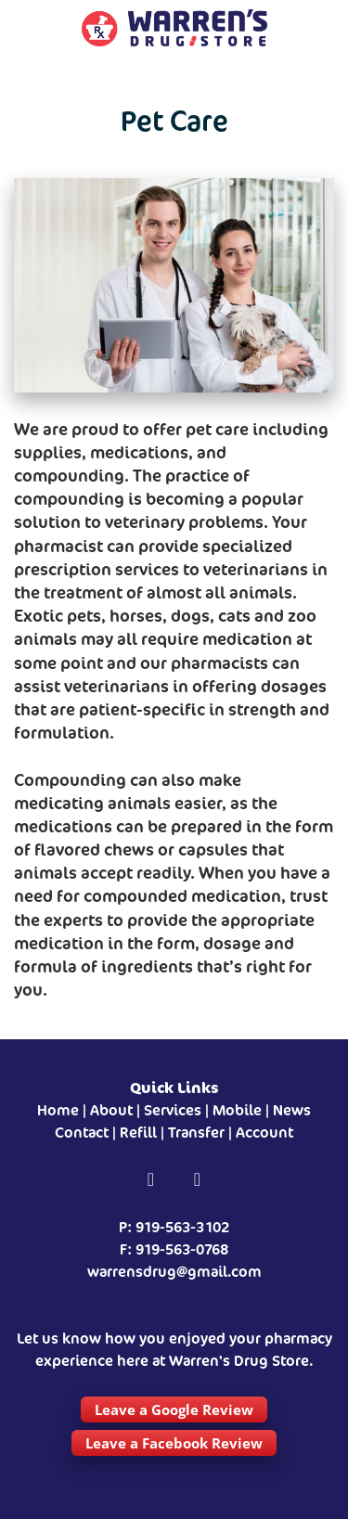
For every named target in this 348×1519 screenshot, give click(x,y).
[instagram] (198, 1180)
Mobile (237, 1110)
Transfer (196, 1132)
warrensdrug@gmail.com (174, 1271)
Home (58, 1110)
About (111, 1110)
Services (172, 1110)
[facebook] (151, 1180)
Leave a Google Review (174, 1409)
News (292, 1110)
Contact (82, 1132)
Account (264, 1132)
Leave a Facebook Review (174, 1443)
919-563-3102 (182, 1227)
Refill (138, 1132)
